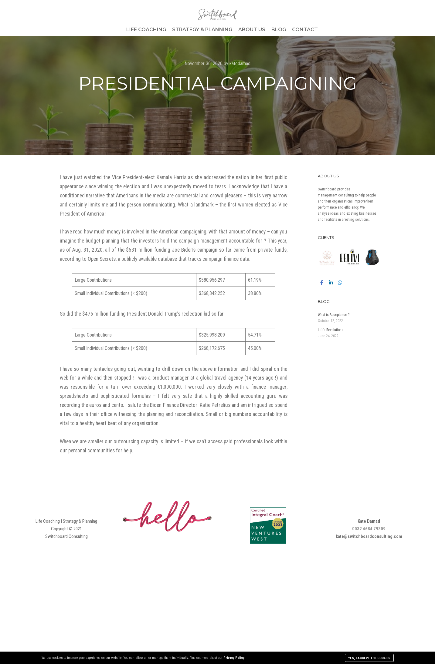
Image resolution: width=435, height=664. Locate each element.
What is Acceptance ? (333, 315)
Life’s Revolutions (331, 330)
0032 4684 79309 (369, 529)
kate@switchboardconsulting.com (369, 536)
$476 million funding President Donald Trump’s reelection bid (146, 314)
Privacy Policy (233, 658)
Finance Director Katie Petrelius (196, 405)
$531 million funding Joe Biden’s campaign (171, 250)
